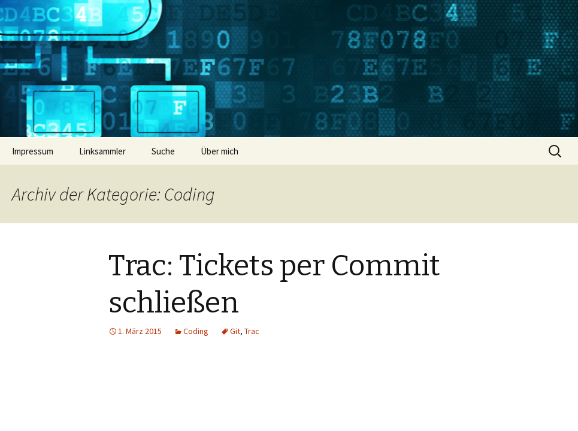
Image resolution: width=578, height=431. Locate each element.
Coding (195, 331)
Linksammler (102, 151)
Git (235, 331)
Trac (251, 331)
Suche (163, 151)
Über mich (219, 151)
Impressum (32, 151)
